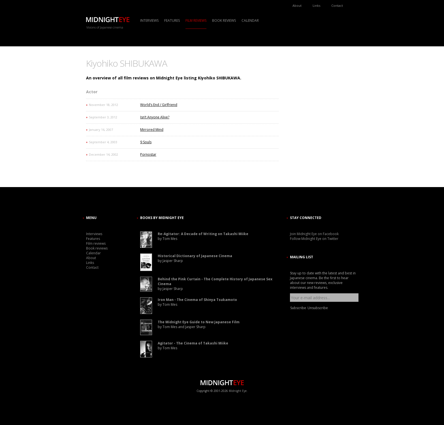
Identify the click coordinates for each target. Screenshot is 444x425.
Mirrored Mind (151, 129)
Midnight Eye (238, 391)
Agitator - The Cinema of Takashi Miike (193, 343)
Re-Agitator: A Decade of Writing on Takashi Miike (203, 233)
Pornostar (148, 154)
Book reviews (224, 20)
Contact (337, 5)
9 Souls (145, 142)
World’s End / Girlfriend (158, 104)
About (297, 5)
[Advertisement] (307, 109)
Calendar (250, 20)
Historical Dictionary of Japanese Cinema (195, 255)
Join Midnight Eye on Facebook (314, 233)
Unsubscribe (318, 307)
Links (316, 5)
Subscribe (298, 307)
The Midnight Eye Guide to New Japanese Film (199, 322)
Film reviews (195, 20)
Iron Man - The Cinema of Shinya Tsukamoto (197, 299)
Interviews (149, 20)
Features (172, 20)
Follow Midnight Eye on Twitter (314, 238)
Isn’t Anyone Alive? (154, 117)
